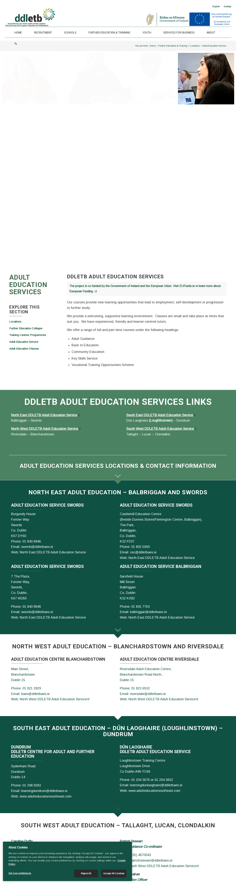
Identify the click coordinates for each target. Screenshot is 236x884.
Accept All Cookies (113, 873)
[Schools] (70, 32)
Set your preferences (19, 873)
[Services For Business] (179, 32)
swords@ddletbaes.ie (37, 547)
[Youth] (147, 32)
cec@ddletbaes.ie (143, 552)
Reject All (86, 873)
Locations (15, 321)
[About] (211, 32)
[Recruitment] (43, 32)
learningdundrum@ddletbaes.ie (44, 791)
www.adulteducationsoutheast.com (46, 796)
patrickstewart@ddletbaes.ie (151, 860)
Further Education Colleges (25, 328)
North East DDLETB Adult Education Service (44, 415)
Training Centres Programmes (27, 335)
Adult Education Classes (24, 348)
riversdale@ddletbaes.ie (148, 694)
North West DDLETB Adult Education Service (44, 429)
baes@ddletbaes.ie (35, 694)
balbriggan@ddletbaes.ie (148, 612)
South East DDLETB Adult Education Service (159, 415)
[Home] (18, 32)
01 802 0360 (140, 547)
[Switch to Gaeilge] (227, 6)
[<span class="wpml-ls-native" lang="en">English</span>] (216, 6)
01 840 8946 (31, 541)
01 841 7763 (140, 606)
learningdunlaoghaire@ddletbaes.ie (156, 785)
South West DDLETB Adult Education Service (160, 429)
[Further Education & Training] (109, 32)
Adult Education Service (23, 341)
